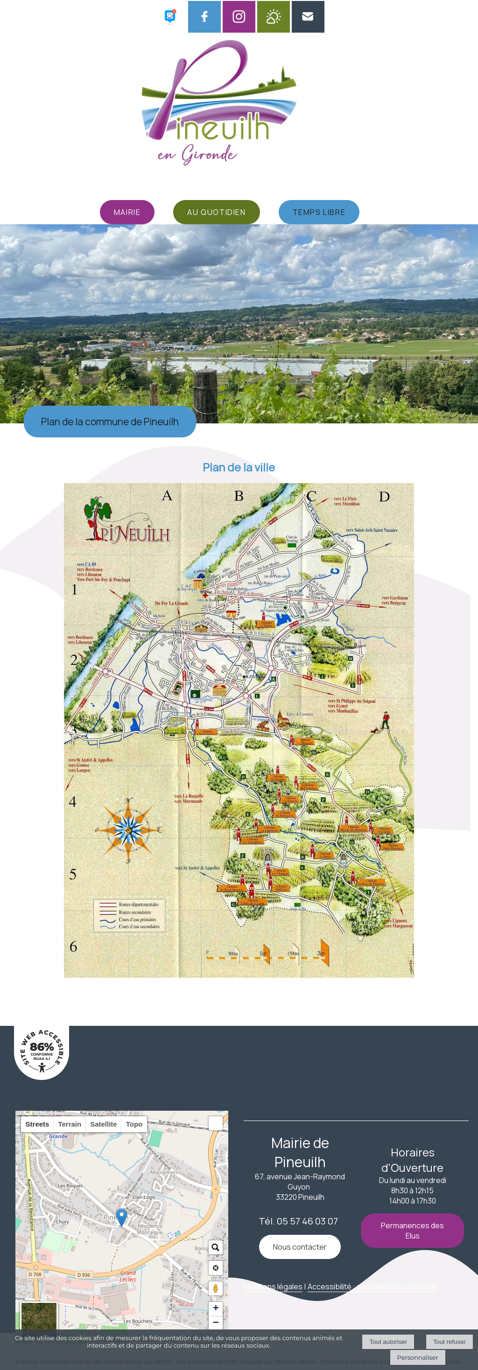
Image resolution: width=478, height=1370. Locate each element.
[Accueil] (227, 106)
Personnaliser (417, 1357)
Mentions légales (273, 1286)
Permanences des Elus (412, 1230)
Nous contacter (300, 1247)
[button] (216, 1123)
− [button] (216, 1323)
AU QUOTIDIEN (216, 212)
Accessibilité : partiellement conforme (373, 1286)
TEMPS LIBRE (319, 212)
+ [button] (216, 1309)
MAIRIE (127, 212)
